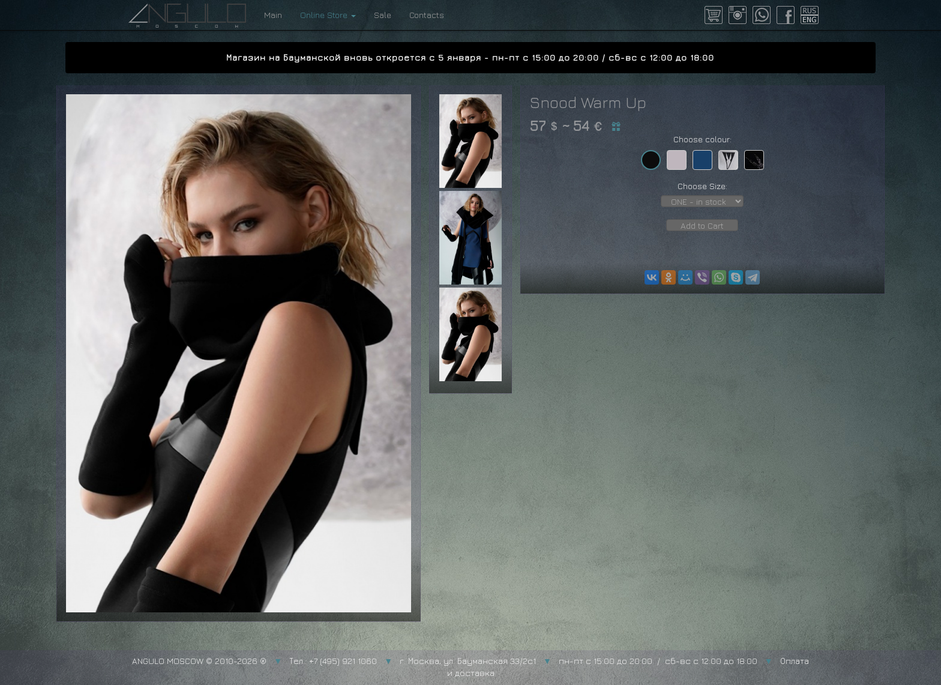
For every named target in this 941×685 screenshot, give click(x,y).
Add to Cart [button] (702, 225)
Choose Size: (702, 186)
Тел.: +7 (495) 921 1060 (333, 661)
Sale (382, 15)
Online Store (328, 15)
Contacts (426, 15)
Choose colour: (702, 139)
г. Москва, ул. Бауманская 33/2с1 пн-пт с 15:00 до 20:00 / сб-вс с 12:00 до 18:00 (578, 661)
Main (273, 15)
